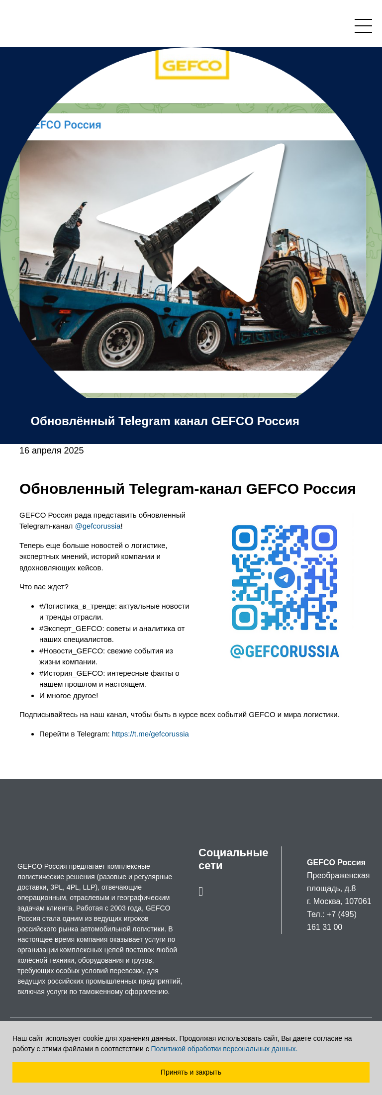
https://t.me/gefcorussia (149, 734)
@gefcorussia (97, 526)
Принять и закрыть (191, 1072)
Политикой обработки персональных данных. (224, 1049)
